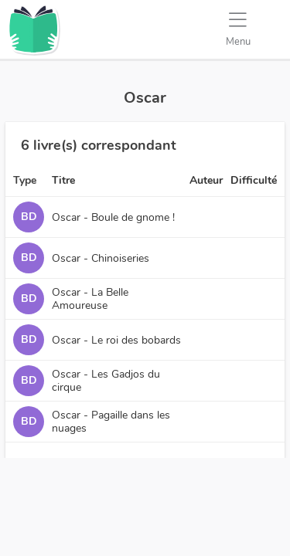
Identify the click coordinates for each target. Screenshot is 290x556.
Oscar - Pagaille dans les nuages (111, 422)
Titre (63, 180)
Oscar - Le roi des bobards (116, 340)
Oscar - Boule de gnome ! (113, 217)
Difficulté (253, 180)
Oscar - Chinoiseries (100, 258)
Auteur (206, 180)
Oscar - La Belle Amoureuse (90, 299)
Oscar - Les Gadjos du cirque (106, 381)
